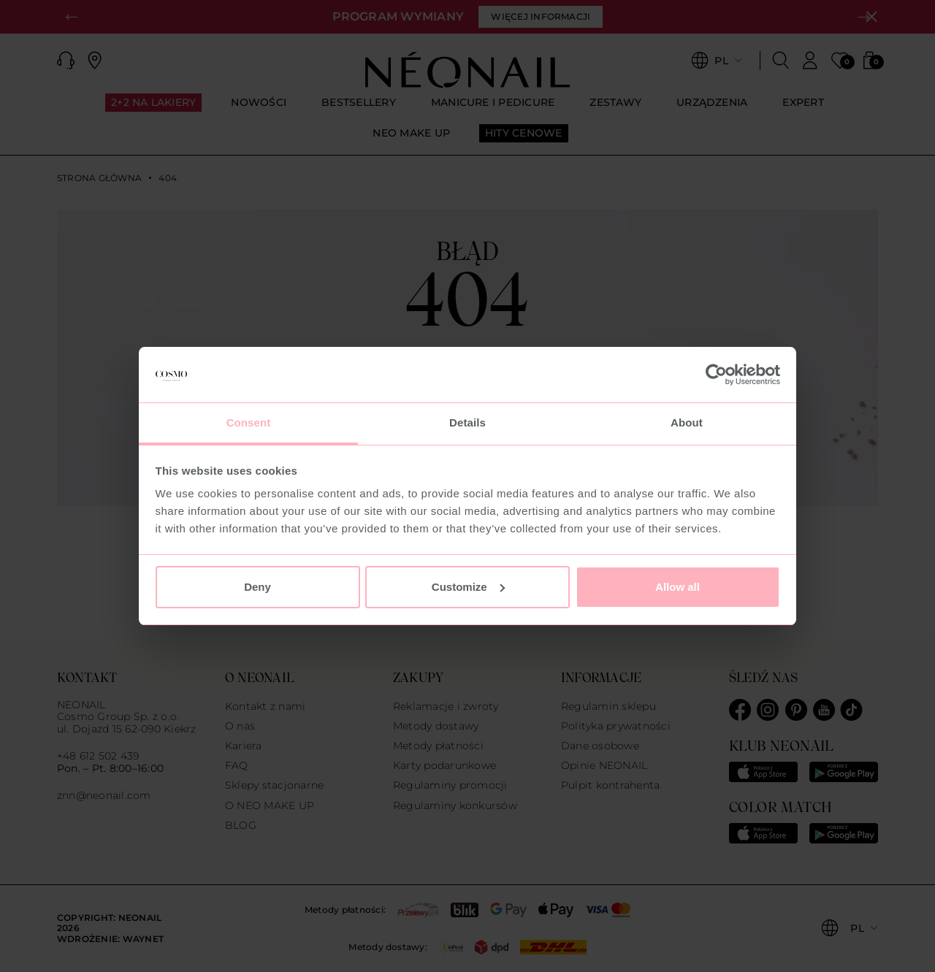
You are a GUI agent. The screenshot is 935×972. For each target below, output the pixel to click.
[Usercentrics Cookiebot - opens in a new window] (716, 375)
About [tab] (687, 422)
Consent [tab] (248, 422)
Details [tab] (467, 422)
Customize (468, 587)
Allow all (677, 587)
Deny (257, 587)
